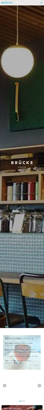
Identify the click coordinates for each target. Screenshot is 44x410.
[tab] (19, 401)
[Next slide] (39, 385)
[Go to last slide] (4, 385)
